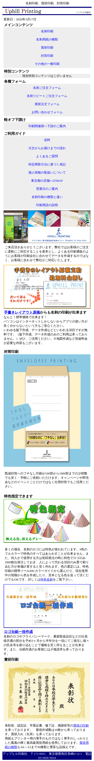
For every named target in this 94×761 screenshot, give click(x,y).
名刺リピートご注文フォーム (47, 96)
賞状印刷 (47, 47)
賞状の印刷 (81, 725)
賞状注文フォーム (47, 104)
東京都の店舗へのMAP (47, 180)
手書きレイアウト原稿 (22, 312)
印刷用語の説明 (47, 205)
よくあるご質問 (47, 156)
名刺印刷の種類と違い (47, 197)
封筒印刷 (47, 55)
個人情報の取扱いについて (47, 172)
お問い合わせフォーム (47, 112)
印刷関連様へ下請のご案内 (47, 126)
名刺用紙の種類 (47, 39)
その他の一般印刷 (47, 64)
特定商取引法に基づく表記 (47, 164)
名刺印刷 (47, 31)
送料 (47, 140)
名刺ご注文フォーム (47, 88)
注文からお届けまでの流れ (47, 148)
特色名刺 (46, 579)
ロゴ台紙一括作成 (18, 632)
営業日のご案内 (47, 189)
